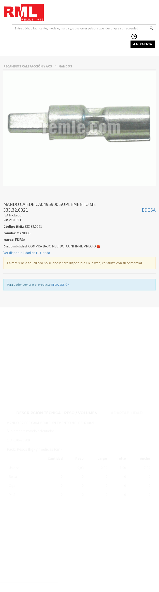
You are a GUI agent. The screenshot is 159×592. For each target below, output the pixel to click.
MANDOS (65, 117)
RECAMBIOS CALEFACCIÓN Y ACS (29, 117)
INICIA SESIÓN (60, 335)
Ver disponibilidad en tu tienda (26, 303)
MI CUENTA (142, 44)
